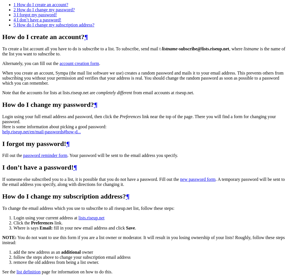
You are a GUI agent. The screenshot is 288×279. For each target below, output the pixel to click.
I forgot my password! (35, 14)
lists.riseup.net (91, 217)
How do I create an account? (41, 4)
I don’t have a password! (37, 19)
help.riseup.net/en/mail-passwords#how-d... (41, 131)
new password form (197, 179)
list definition (29, 271)
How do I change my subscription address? (54, 24)
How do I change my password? (44, 9)
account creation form (79, 63)
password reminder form (45, 155)
